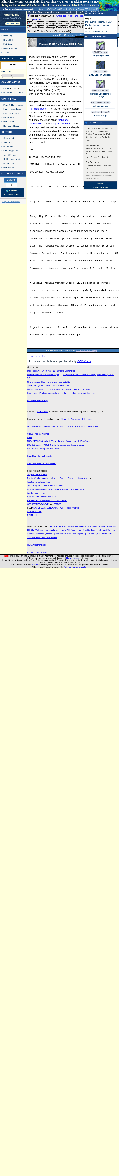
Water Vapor (85, 441)
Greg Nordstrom (89, 530)
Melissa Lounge (100, 106)
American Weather (35, 534)
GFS (29, 504)
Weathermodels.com (36, 493)
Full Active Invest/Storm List (82, 393)
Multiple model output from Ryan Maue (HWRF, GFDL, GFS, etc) (55, 489)
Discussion (80, 16)
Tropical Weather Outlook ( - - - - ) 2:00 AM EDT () (71, 18)
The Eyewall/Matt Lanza (101, 534)
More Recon (9, 121)
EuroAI (71, 478)
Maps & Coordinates (13, 105)
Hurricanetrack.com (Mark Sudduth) (90, 526)
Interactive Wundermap (37, 400)
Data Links (8, 146)
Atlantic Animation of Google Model (83, 426)
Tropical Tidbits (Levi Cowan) (61, 526)
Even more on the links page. (40, 552)
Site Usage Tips (10, 150)
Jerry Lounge (100, 115)
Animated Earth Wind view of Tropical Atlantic (47, 500)
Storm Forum (42, 411)
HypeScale (6, 71)
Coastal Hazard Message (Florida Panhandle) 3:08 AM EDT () (62, 23)
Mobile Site (8, 167)
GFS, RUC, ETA (34, 511)
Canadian (82, 478)
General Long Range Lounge (100, 95)
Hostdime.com (72, 558)
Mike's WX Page (74, 530)
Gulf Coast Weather (106, 530)
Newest (14, 88)
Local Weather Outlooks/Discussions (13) (49, 31)
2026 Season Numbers (96, 31)
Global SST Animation (70, 419)
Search (6, 52)
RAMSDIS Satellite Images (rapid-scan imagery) (64, 445)
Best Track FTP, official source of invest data (46, 393)
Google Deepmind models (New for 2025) (45, 426)
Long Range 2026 (100, 55)
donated (35, 565)
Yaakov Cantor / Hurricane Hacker (42, 537)
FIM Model (32, 515)
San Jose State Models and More (41, 497)
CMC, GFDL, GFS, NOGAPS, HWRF (48, 508)
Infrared (75, 441)
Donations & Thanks (13, 92)
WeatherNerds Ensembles (38, 482)
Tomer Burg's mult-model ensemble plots (45, 486)
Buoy (29, 437)
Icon (54, 478)
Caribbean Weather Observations (41, 463)
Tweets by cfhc (37, 356)
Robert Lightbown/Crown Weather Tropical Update (68, 534)
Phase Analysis (72, 508)
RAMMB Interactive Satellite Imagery (43, 374)
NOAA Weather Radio (36, 545)
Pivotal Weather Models (37, 478)
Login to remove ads (11, 201)
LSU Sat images (34, 445)
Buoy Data (32, 456)
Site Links (8, 142)
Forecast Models (11, 113)
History (36, 19)
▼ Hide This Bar (100, 187)
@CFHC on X (84, 361)
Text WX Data (9, 155)
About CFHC (9, 163)
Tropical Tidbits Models (37, 474)
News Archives (10, 48)
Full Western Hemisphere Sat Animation (44, 448)
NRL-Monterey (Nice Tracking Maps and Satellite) (49, 382)
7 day (70, 16)
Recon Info (8, 117)
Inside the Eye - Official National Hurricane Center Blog (51, 371)
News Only (8, 40)
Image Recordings (60, 123)
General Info (9, 138)
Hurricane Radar (38, 108)
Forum (6, 88)
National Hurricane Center (75, 567)
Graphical (61, 16)
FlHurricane (11, 14)
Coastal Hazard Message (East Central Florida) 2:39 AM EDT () (63, 27)
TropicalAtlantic (51, 530)
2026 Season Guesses (100, 75)
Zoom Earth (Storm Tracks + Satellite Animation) (48, 386)
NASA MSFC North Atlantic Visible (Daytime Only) (49, 441)
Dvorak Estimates (45, 456)
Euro (62, 478)
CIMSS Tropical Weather (38, 434)
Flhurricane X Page (86, 350)
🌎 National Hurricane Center (11, 193)
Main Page (8, 35)
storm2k (62, 530)
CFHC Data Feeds (12, 159)
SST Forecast (88, 419)
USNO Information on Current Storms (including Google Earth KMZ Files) (59, 389)
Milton (52, 9)
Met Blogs (8, 44)
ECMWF (36, 504)
